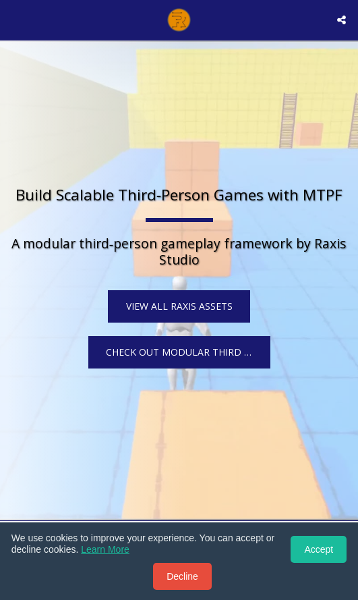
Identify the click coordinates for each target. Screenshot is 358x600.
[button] (14, 19)
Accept (318, 549)
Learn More (105, 549)
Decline (182, 576)
